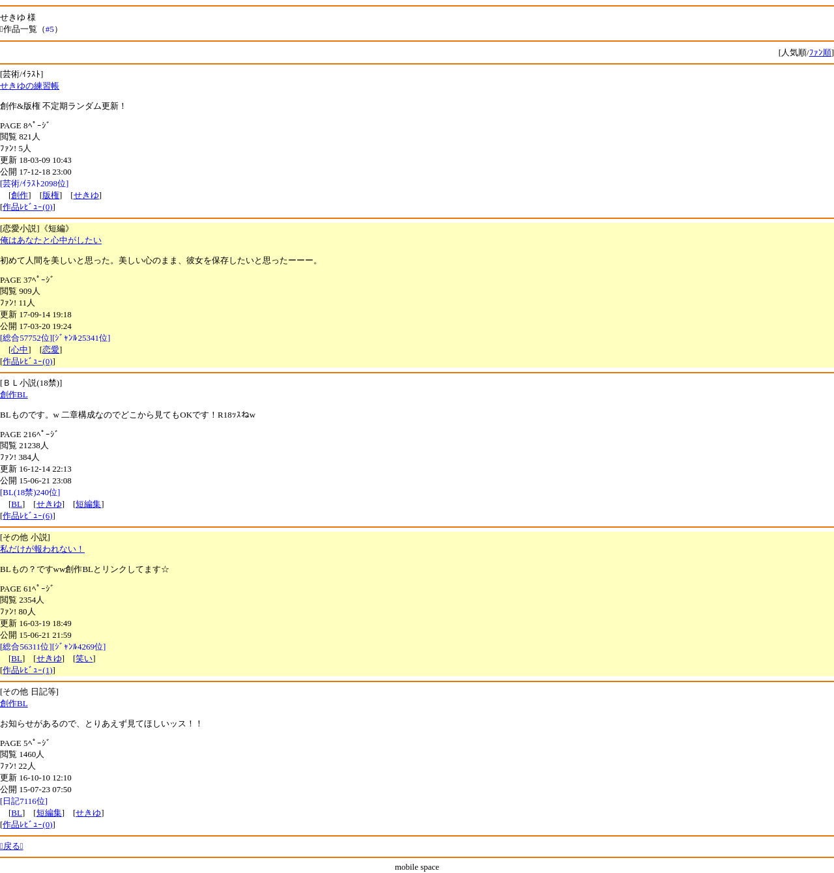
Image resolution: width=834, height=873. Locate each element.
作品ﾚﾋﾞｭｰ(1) (27, 670)
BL (16, 504)
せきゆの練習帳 (29, 86)
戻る (11, 846)
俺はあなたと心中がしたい (51, 240)
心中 (19, 349)
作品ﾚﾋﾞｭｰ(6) (27, 516)
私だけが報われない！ (42, 549)
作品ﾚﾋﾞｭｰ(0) (27, 207)
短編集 (88, 504)
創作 (19, 195)
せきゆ (86, 195)
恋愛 (50, 349)
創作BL (14, 394)
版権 (50, 195)
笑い (84, 658)
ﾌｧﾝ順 (820, 52)
